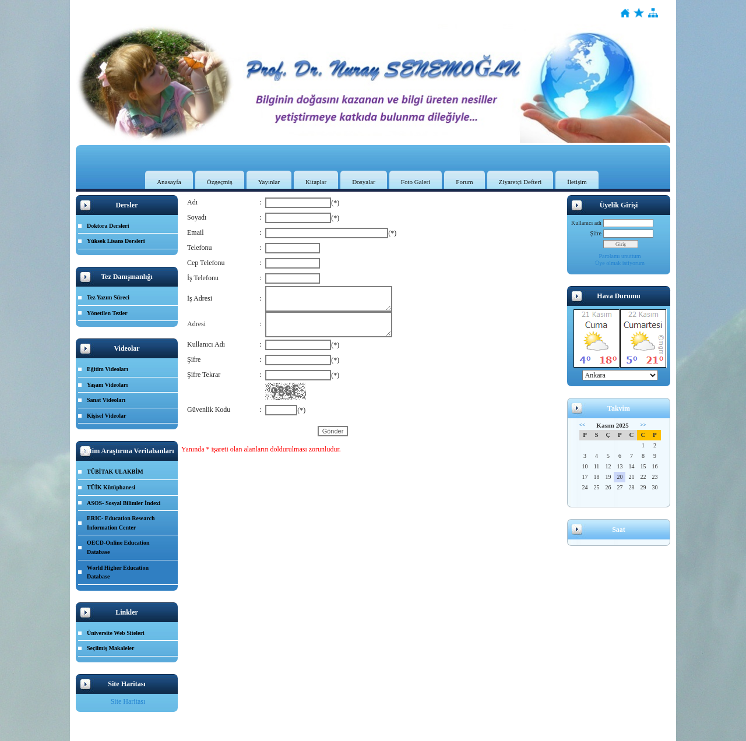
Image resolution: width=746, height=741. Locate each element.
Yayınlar (269, 181)
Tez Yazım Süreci (108, 297)
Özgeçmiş (220, 181)
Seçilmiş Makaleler (110, 648)
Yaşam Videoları (107, 385)
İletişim (577, 181)
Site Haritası (128, 701)
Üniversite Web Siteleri (116, 633)
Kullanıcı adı (586, 223)
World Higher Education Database (118, 572)
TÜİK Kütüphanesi (111, 487)
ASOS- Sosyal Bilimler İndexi (123, 503)
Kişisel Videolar (106, 415)
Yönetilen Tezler (107, 313)
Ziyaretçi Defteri (520, 181)
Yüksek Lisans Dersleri (116, 241)
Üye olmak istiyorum (620, 263)
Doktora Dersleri (108, 226)
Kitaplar (315, 181)
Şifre (595, 233)
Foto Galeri (415, 181)
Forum (464, 181)
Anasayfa (169, 181)
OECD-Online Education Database (118, 547)
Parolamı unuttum (620, 256)
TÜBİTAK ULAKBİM (115, 471)
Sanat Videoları (106, 400)
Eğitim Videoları (107, 369)
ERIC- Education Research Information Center (120, 523)
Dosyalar (363, 181)
